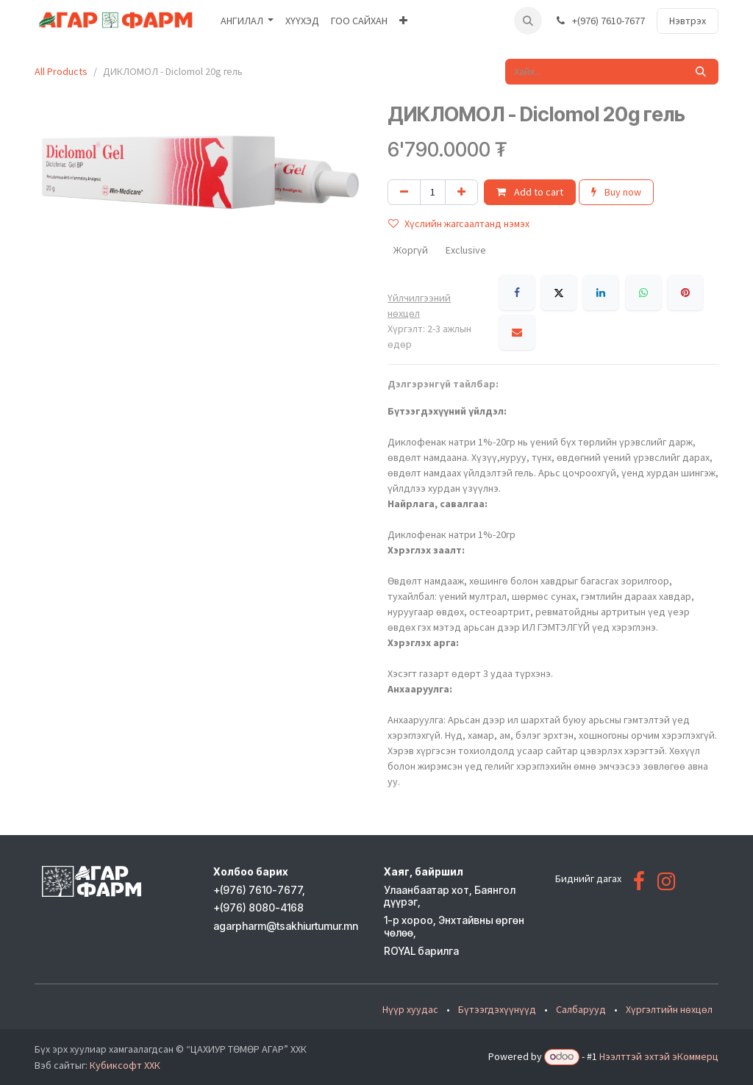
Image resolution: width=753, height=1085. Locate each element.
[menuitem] (247, 21)
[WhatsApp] (643, 292)
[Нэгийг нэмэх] (461, 192)
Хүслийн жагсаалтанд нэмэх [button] (458, 223)
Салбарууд (581, 1009)
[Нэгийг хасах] (404, 192)
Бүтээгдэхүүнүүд (497, 1009)
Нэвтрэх (687, 20)
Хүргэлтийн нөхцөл (669, 1009)
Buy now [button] (616, 191)
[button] (528, 21)
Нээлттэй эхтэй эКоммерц (658, 1056)
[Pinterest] (685, 292)
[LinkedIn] (600, 292)
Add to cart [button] (529, 191)
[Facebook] (517, 292)
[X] (559, 292)
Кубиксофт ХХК (125, 1065)
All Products (61, 71)
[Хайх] (700, 72)
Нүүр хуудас (410, 1009)
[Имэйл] (517, 332)
